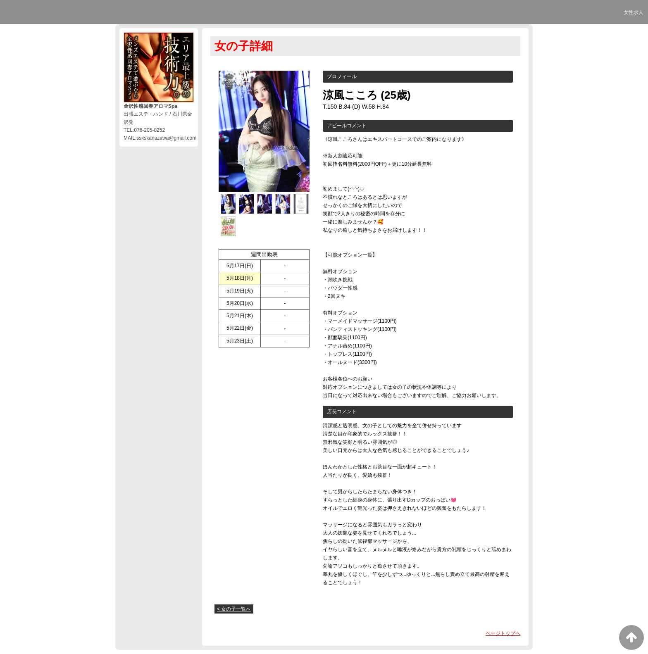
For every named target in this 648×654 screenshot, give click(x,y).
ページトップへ (503, 633)
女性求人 (633, 12)
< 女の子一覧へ (234, 609)
